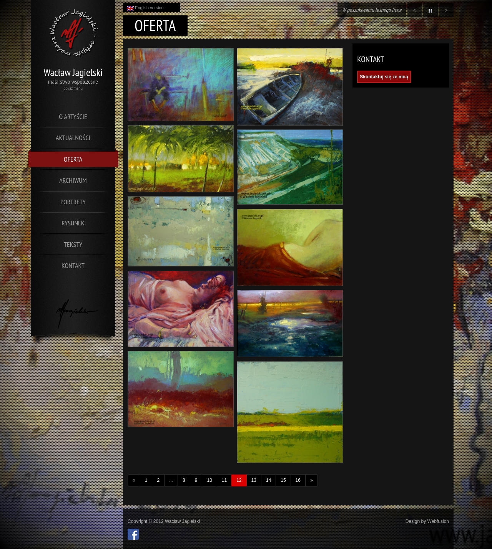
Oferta (73, 159)
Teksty (73, 244)
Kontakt (73, 265)
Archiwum (73, 180)
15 (283, 480)
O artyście (73, 116)
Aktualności (73, 137)
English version (145, 8)
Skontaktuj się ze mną (384, 76)
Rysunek (73, 222)
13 (253, 480)
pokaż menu (73, 88)
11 (224, 480)
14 (268, 480)
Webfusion (438, 521)
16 (298, 480)
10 (209, 480)
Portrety (73, 201)
